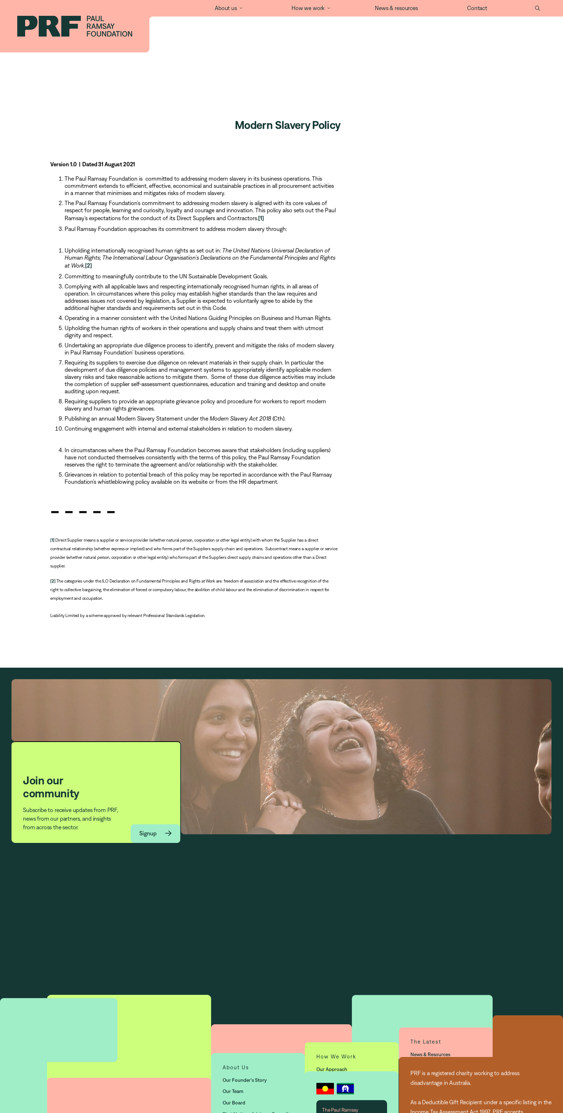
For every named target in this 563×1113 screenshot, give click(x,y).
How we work (308, 8)
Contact (477, 8)
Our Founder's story (245, 1096)
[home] (74, 26)
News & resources (396, 8)
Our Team (233, 1107)
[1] (261, 218)
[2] (88, 265)
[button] (224, 8)
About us (226, 8)
